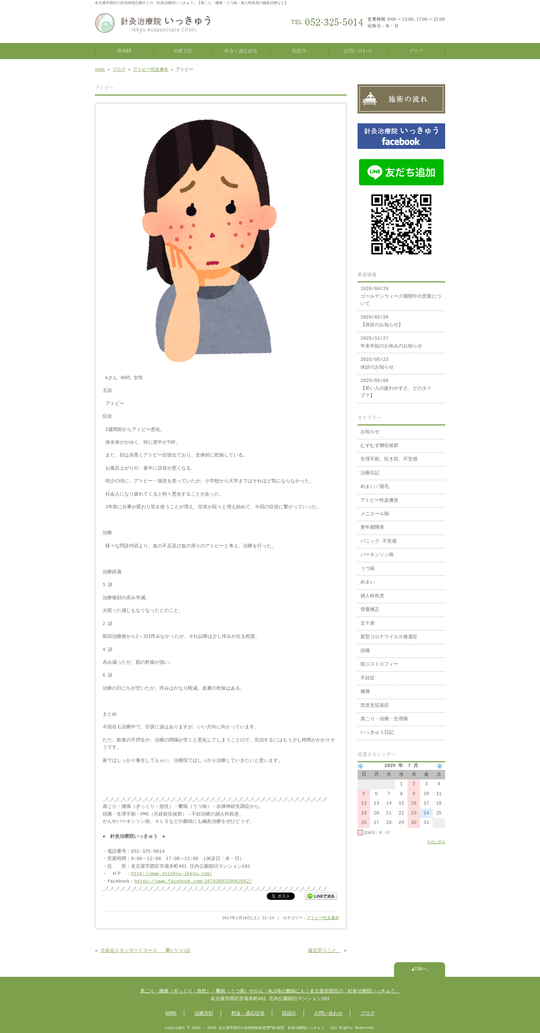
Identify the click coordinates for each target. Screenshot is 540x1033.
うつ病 (367, 565)
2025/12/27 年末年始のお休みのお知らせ (391, 339)
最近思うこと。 (324, 949)
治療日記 (369, 469)
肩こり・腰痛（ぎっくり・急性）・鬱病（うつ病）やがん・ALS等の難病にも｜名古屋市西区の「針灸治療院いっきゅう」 (270, 990)
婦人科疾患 (372, 592)
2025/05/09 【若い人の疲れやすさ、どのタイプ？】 (396, 385)
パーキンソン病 (377, 551)
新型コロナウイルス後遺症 (388, 633)
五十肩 (367, 620)
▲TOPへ (420, 968)
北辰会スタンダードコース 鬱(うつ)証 (145, 949)
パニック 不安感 (378, 538)
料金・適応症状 (241, 50)
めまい (367, 578)
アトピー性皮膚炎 (150, 69)
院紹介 (299, 50)
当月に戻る (436, 838)
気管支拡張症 (374, 702)
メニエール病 (374, 510)
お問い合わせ (358, 50)
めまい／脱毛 (374, 483)
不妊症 (367, 674)
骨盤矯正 (369, 606)
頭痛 (365, 647)
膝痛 (365, 688)
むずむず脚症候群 (379, 442)
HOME (124, 50)
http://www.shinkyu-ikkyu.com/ (171, 872)
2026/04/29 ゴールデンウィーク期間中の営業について (400, 293)
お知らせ (369, 428)
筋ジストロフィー (379, 661)
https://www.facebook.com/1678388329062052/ (193, 880)
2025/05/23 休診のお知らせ (377, 360)
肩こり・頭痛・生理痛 (384, 715)
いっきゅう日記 (377, 729)
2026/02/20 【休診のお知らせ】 (381, 317)
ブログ (416, 50)
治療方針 (182, 50)
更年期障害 (372, 524)
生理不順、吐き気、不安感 (388, 455)
